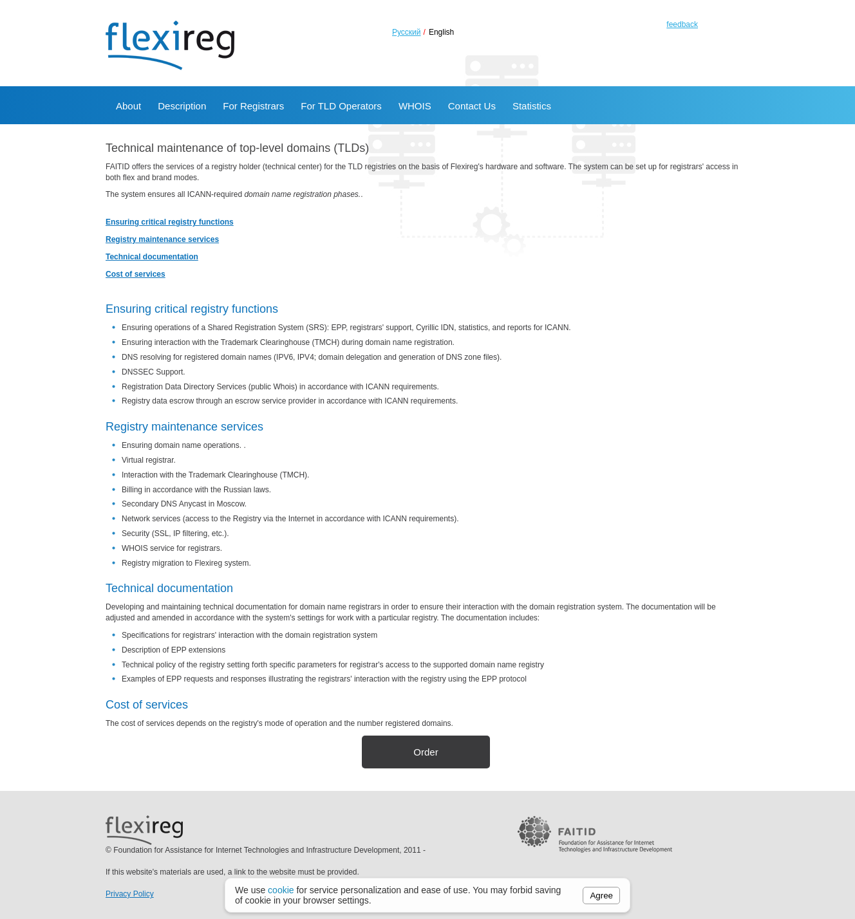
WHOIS (415, 105)
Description (182, 105)
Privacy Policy (130, 893)
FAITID (595, 834)
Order (425, 752)
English (441, 32)
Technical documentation (152, 256)
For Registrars (253, 105)
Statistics (531, 105)
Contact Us (472, 105)
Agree (601, 895)
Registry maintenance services (162, 239)
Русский (406, 32)
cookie (281, 890)
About (128, 105)
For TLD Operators (341, 105)
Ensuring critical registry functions (170, 222)
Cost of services (135, 274)
